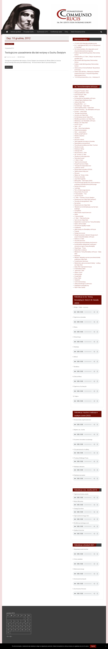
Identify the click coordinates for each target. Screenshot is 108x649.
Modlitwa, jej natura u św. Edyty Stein (84, 119)
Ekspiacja (77, 255)
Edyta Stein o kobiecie (80, 250)
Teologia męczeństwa (80, 113)
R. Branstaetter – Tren (80, 194)
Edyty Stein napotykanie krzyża (83, 267)
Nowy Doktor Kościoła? (81, 192)
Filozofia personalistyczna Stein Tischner (86, 145)
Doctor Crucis (78, 124)
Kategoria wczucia (79, 233)
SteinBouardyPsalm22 (80, 134)
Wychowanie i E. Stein (80, 152)
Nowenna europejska (80, 130)
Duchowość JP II (42, 32)
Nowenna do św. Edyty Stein (82, 205)
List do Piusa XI (78, 195)
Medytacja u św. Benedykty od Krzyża (84, 121)
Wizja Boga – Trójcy (80, 248)
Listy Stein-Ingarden (79, 179)
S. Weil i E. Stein (78, 160)
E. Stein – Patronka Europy (81, 218)
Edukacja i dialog (79, 149)
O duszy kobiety (78, 216)
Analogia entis (78, 150)
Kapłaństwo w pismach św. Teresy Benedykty (87, 222)
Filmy (66, 32)
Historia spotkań (16, 32)
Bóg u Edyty (77, 278)
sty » (10, 636)
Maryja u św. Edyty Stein (81, 122)
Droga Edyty (77, 276)
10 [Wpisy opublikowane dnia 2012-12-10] (8, 624)
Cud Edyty (77, 188)
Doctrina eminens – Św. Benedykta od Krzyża (87, 109)
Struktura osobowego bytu (82, 156)
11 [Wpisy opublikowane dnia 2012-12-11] (11, 624)
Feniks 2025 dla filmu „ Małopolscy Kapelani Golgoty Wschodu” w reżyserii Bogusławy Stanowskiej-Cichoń (86, 73)
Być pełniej (77, 203)
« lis (8, 636)
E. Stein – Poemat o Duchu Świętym (84, 197)
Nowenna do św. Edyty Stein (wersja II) (85, 199)
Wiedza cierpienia (79, 135)
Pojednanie (77, 227)
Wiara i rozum (78, 272)
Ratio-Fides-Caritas (79, 287)
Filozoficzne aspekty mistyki (82, 225)
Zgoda (93, 646)
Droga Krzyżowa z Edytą (81, 164)
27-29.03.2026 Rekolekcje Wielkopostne (85, 43)
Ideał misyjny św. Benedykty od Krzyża (85, 229)
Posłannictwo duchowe (81, 261)
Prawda (76, 231)
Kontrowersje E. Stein (80, 94)
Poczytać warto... (9, 44)
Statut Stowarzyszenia (78, 32)
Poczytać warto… (29, 32)
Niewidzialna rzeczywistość (82, 143)
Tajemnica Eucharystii (80, 162)
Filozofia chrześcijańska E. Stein (83, 201)
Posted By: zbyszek (10, 57)
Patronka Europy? (79, 158)
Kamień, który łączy (80, 186)
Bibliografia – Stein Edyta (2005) (83, 180)
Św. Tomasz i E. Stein (80, 154)
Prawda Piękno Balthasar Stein (83, 100)
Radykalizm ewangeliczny (81, 285)
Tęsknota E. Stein (79, 270)
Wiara (76, 214)
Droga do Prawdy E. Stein (81, 91)
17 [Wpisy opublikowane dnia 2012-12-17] (8, 627)
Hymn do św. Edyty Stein (81, 220)
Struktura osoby (79, 147)
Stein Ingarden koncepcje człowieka (84, 141)
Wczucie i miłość (79, 139)
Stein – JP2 (77, 126)
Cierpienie (77, 280)
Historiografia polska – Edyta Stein (84, 107)
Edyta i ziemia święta (80, 223)
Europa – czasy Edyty (80, 111)
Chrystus (77, 137)
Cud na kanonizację (80, 282)
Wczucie (76, 173)
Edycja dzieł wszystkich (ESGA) (83, 169)
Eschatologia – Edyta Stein (82, 106)
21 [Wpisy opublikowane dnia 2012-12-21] (22, 627)
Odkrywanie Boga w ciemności (83, 283)
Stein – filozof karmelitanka (82, 128)
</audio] (86, 478)
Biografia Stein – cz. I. (80, 104)
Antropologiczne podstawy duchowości (85, 242)
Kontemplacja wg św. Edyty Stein (83, 117)
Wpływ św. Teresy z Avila (81, 175)
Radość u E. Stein (79, 238)
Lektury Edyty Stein (79, 102)
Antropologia (78, 274)
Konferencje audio (56, 32)
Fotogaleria (77, 210)
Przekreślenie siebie (79, 268)
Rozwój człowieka (79, 177)
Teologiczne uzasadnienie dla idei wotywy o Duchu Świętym (35, 52)
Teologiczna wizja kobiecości (82, 165)
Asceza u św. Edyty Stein (81, 115)
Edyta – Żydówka (79, 96)
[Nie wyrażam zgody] (106, 646)
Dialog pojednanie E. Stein (81, 92)
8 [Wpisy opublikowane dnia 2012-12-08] (25, 621)
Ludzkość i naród (79, 167)
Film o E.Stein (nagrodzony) (82, 190)
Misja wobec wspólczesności (82, 212)
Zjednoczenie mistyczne (81, 171)
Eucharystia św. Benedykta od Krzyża (84, 98)
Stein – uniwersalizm (80, 132)
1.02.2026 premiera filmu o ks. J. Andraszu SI (87, 77)
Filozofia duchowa (79, 240)
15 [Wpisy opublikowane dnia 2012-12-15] (25, 624)
